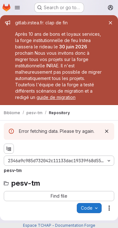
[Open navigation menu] (17, 8)
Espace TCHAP (37, 225)
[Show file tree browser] (9, 149)
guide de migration (56, 97)
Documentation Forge (75, 225)
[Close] (110, 23)
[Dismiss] (106, 131)
